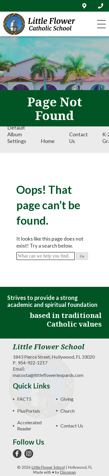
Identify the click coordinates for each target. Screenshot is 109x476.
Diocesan (68, 472)
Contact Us (78, 137)
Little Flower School (48, 467)
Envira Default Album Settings (16, 130)
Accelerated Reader (29, 425)
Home (48, 141)
